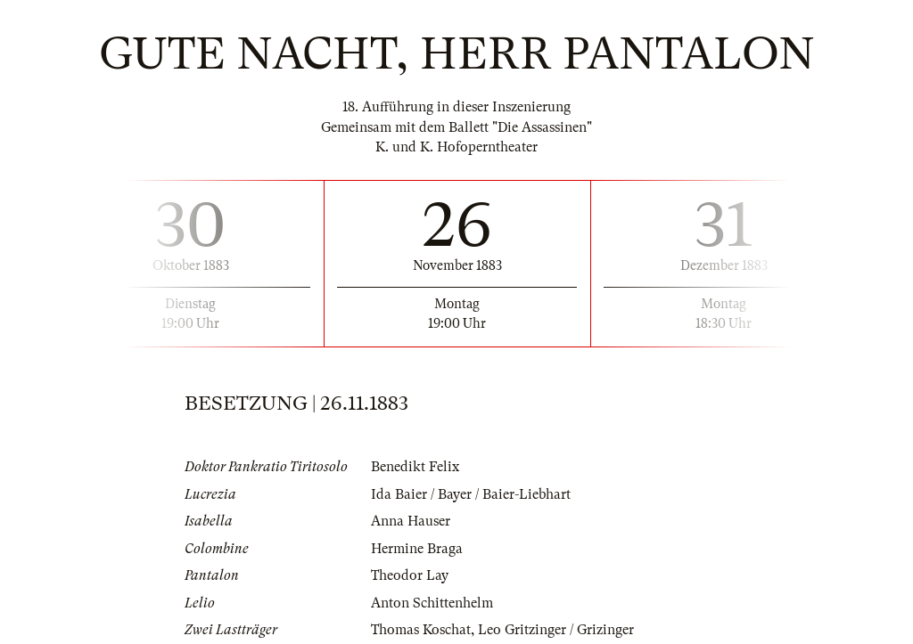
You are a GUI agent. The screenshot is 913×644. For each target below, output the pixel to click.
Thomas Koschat (421, 630)
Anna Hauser (410, 521)
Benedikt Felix (415, 467)
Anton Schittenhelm (432, 603)
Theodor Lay (409, 575)
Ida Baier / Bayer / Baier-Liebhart (471, 494)
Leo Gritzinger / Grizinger (556, 630)
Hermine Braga (417, 549)
